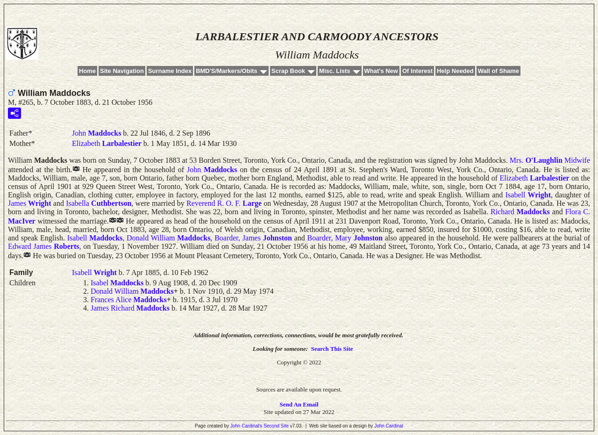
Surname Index (170, 70)
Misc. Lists (334, 70)
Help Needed (455, 70)
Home (87, 70)
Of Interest (417, 70)
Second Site (276, 425)
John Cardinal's (246, 425)
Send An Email (298, 404)
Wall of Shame (498, 70)
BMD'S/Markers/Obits (226, 70)
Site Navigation (122, 70)
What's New (381, 70)
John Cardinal (388, 425)
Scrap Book (288, 70)
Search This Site (332, 348)
